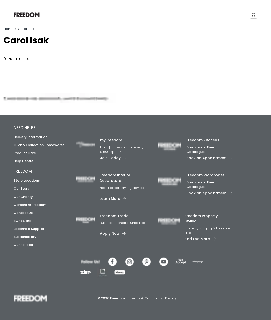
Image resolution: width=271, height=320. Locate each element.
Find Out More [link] (197, 238)
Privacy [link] (171, 298)
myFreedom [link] (111, 140)
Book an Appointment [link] (206, 157)
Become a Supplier (29, 228)
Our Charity (23, 196)
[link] (36, 15)
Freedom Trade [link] (114, 215)
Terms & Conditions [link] (146, 298)
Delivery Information (30, 137)
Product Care (25, 153)
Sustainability (25, 236)
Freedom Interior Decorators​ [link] (115, 178)
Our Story (21, 188)
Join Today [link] (110, 157)
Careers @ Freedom (30, 204)
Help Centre (23, 161)
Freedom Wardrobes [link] (205, 175)
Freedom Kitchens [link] (202, 140)
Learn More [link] (110, 198)
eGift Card (22, 220)
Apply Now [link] (110, 233)
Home (9, 28)
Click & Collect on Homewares (39, 145)
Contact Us (23, 212)
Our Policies (23, 244)
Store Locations (27, 180)
